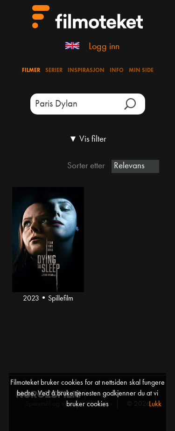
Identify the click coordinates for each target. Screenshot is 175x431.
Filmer (31, 70)
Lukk (155, 404)
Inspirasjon (86, 70)
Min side (141, 70)
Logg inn (104, 46)
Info (117, 70)
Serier (54, 70)
